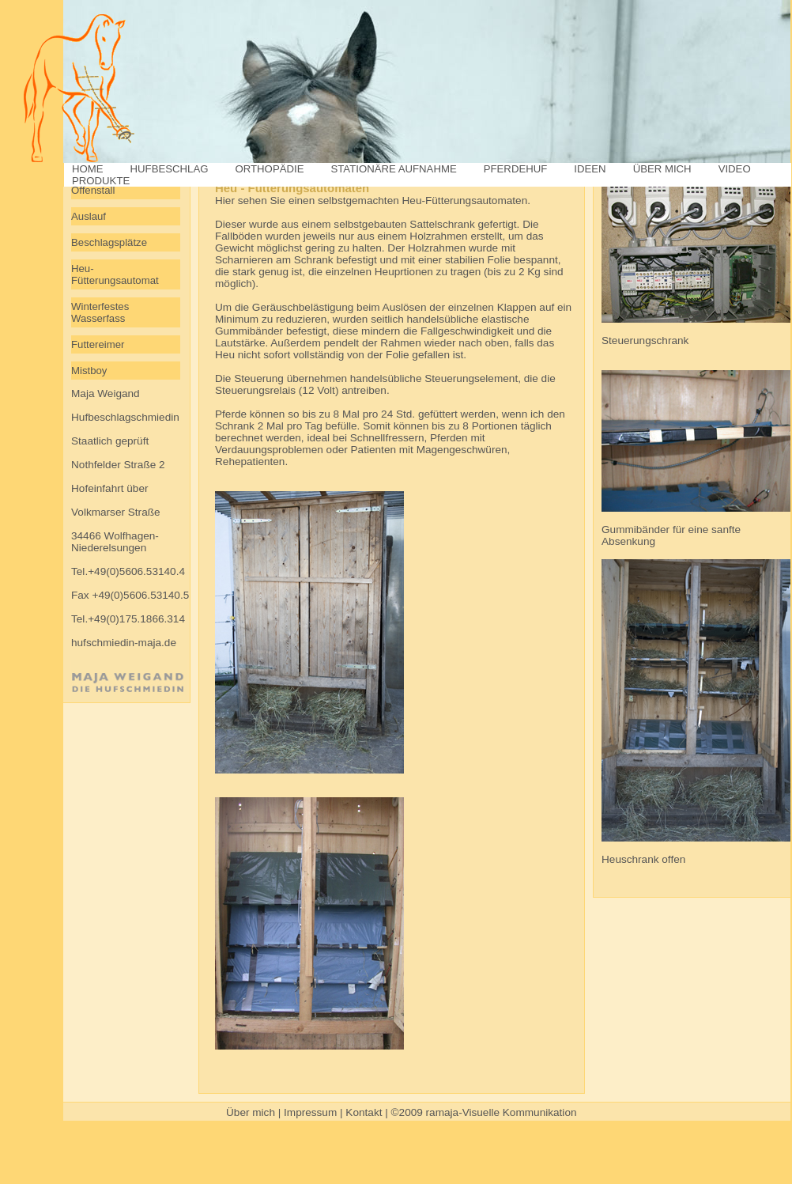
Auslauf (88, 216)
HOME (88, 169)
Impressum (310, 1112)
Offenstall (93, 190)
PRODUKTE (101, 181)
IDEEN (589, 169)
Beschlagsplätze (109, 242)
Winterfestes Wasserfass (100, 312)
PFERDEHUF (516, 169)
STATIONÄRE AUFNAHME (393, 169)
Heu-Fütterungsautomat (115, 274)
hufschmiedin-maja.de (123, 643)
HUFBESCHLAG (169, 169)
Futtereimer (97, 344)
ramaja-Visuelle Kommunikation (501, 1112)
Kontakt (363, 1112)
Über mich (252, 1112)
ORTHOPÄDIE (270, 169)
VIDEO (734, 169)
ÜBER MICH (662, 169)
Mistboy (89, 370)
